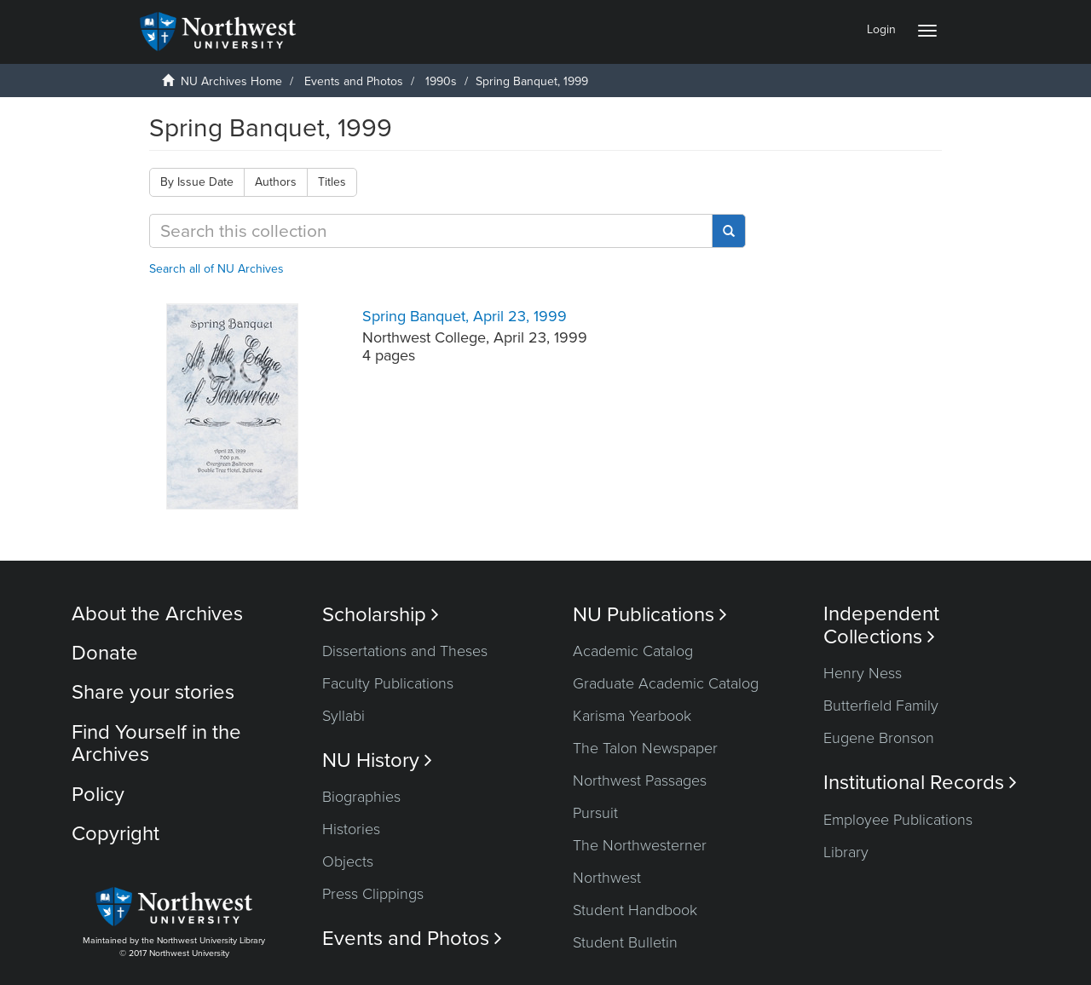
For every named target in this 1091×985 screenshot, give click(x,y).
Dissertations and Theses (405, 651)
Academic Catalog (633, 651)
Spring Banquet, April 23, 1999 (464, 316)
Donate (105, 653)
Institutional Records (920, 782)
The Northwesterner (640, 845)
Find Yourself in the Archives (156, 743)
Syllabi (343, 715)
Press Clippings (373, 893)
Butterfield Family (880, 705)
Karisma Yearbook (632, 715)
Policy (98, 794)
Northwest (607, 877)
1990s (441, 81)
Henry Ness (862, 673)
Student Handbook (635, 910)
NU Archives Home (231, 81)
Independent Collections (881, 625)
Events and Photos (353, 81)
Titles (332, 182)
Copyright (115, 833)
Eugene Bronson (878, 738)
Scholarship (380, 614)
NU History (377, 760)
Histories (351, 829)
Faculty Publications (387, 683)
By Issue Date (197, 182)
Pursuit (595, 813)
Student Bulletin (625, 942)
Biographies (361, 796)
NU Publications (650, 614)
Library (846, 852)
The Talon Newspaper (645, 748)
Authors (276, 182)
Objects (347, 861)
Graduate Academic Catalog (666, 683)
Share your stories (153, 692)
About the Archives (157, 614)
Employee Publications (898, 819)
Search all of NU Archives (216, 269)
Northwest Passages (640, 780)
